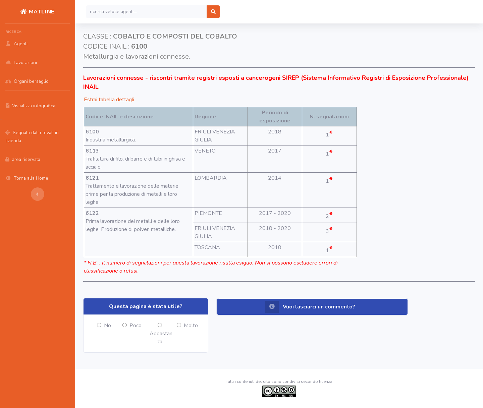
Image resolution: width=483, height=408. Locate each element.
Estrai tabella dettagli (109, 99)
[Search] (146, 11)
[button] (312, 306)
